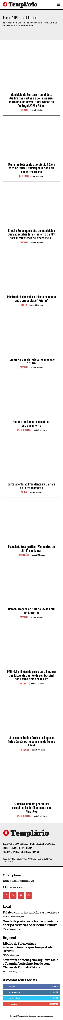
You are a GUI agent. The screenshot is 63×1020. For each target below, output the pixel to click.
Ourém (24, 305)
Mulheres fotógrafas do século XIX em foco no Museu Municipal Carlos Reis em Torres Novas (31, 168)
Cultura (24, 176)
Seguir (55, 992)
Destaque (24, 110)
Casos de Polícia (24, 430)
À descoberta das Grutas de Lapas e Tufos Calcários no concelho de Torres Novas (31, 741)
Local (6, 929)
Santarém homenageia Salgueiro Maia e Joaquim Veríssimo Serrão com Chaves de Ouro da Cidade (30, 963)
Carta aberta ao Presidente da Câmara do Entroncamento (31, 486)
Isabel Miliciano (37, 110)
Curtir (55, 986)
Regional (7, 971)
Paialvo (6, 916)
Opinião (24, 492)
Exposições (24, 555)
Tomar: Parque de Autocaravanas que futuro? (31, 361)
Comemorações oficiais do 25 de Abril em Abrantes (31, 611)
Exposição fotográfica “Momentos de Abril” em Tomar (31, 548)
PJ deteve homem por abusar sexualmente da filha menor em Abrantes (31, 807)
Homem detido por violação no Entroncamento (31, 423)
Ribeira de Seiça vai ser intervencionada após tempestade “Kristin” (31, 298)
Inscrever (53, 1004)
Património (24, 750)
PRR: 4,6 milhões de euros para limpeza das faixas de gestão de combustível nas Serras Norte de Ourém (31, 675)
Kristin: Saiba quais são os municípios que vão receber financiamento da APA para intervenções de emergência (31, 234)
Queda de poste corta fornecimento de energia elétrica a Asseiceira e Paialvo (30, 923)
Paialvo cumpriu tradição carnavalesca (31, 912)
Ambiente (24, 683)
